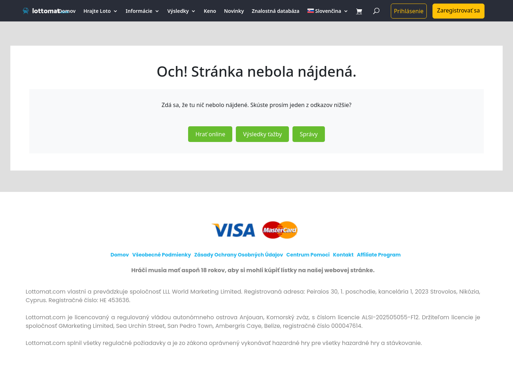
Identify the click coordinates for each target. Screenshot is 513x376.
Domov (67, 11)
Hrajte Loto (97, 11)
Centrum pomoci (308, 254)
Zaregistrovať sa (458, 10)
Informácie (139, 11)
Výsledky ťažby (262, 134)
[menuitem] (327, 15)
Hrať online (210, 134)
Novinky (234, 11)
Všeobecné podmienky (161, 254)
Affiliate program (379, 254)
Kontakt (343, 254)
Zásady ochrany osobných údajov (238, 254)
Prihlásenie (409, 11)
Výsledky (178, 11)
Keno (210, 11)
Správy (308, 134)
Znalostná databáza (276, 11)
